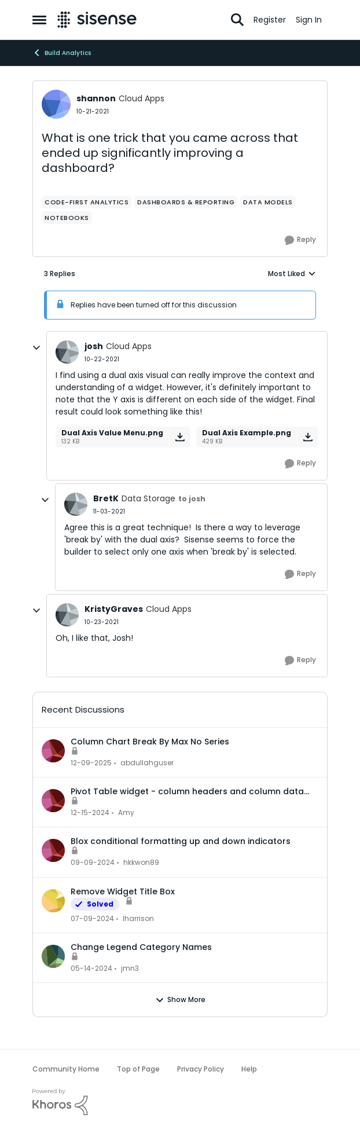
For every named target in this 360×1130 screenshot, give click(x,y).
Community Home (66, 1069)
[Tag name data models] (268, 202)
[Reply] (300, 240)
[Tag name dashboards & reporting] (185, 202)
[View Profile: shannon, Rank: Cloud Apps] (56, 104)
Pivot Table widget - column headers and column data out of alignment (187, 791)
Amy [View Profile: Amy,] (126, 812)
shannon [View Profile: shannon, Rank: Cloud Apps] (96, 98)
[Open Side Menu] (39, 19)
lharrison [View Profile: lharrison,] (138, 918)
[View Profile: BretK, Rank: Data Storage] (75, 504)
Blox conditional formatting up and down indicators (181, 841)
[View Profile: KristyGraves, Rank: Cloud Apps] (67, 614)
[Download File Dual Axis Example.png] (307, 437)
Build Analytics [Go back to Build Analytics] (61, 52)
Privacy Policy (200, 1069)
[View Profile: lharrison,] (53, 900)
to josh (191, 499)
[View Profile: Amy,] (53, 800)
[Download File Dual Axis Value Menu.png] (179, 437)
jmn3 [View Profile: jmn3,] (130, 968)
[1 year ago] (90, 813)
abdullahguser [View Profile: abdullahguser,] (147, 763)
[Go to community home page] (97, 20)
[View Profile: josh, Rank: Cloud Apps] (67, 352)
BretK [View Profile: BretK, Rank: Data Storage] (106, 498)
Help (249, 1069)
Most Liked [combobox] (292, 274)
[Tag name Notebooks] (67, 217)
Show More (180, 1000)
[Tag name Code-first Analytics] (86, 202)
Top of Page (138, 1069)
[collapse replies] (36, 348)
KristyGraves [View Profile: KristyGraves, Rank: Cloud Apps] (114, 609)
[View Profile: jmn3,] (53, 956)
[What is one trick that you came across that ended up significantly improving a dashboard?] (102, 359)
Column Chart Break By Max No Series (150, 741)
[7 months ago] (91, 763)
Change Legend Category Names (141, 947)
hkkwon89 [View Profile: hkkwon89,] (141, 863)
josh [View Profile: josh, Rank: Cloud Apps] (94, 346)
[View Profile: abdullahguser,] (53, 750)
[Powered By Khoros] (180, 1102)
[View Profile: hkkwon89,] (53, 850)
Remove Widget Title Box (123, 891)
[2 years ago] (92, 918)
